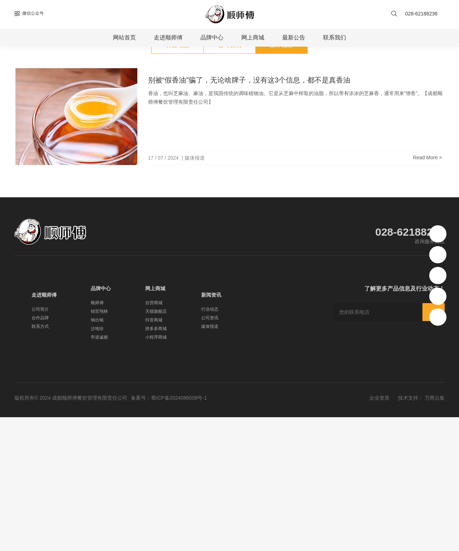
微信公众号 (29, 14)
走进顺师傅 (168, 37)
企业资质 (379, 531)
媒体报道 (88, 142)
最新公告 (293, 37)
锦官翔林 (99, 445)
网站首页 (124, 37)
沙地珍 (97, 462)
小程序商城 (156, 471)
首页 (43, 142)
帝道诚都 (99, 471)
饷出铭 (97, 454)
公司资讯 (229, 179)
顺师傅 (97, 436)
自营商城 (153, 436)
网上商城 (252, 37)
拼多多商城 (156, 462)
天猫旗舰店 (156, 445)
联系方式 (40, 460)
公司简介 (40, 443)
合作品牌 (40, 451)
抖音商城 (153, 454)
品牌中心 (211, 37)
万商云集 (435, 531)
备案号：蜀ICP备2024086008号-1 (169, 531)
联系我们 (334, 37)
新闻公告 (63, 142)
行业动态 (177, 179)
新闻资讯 (211, 429)
